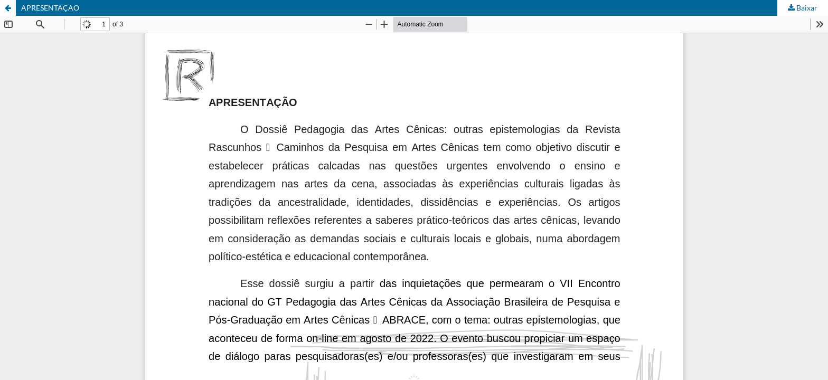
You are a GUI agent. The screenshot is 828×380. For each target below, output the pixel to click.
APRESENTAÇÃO (50, 7)
